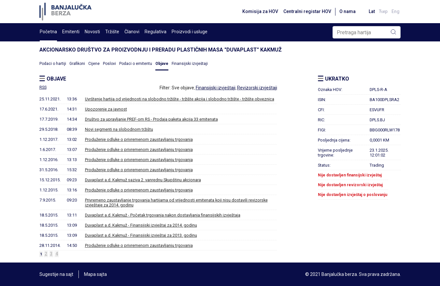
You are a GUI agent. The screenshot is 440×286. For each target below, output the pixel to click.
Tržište (112, 31)
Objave (161, 63)
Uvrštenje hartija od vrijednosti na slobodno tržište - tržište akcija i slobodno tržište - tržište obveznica (179, 99)
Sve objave (183, 87)
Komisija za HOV (260, 11)
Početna (48, 31)
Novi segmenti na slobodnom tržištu (119, 129)
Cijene (94, 63)
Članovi (131, 31)
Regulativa (155, 31)
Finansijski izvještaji (190, 63)
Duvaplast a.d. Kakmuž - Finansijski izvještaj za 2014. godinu (141, 225)
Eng (395, 11)
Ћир (383, 11)
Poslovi (109, 63)
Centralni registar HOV (307, 11)
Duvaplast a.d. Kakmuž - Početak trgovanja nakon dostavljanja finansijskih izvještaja (162, 215)
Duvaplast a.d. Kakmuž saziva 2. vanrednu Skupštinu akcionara (143, 179)
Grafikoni (77, 63)
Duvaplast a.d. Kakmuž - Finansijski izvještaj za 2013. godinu (141, 235)
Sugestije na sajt (56, 274)
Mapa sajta (95, 274)
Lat (372, 11)
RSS (43, 87)
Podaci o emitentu (135, 63)
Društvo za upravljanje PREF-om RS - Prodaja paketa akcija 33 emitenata (151, 119)
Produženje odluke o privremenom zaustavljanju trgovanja (139, 139)
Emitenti (70, 31)
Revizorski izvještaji (257, 87)
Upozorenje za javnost (106, 109)
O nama (347, 11)
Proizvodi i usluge (189, 31)
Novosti (92, 31)
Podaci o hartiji (52, 63)
